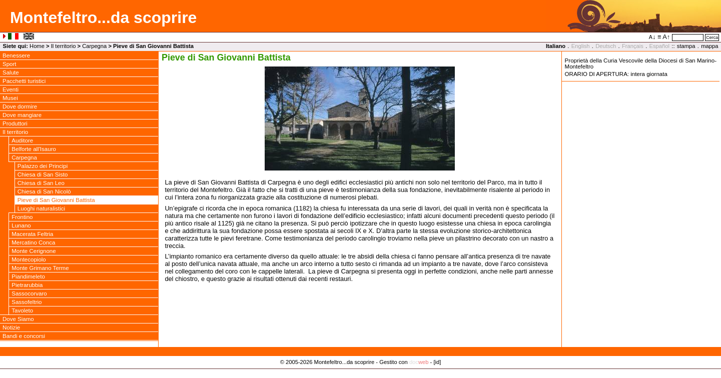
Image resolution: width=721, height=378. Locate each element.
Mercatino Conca (33, 243)
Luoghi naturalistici (41, 209)
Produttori (15, 123)
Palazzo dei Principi (43, 166)
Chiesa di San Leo (41, 183)
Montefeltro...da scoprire (103, 17)
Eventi (11, 89)
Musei (10, 98)
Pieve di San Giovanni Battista (56, 200)
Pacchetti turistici (24, 81)
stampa (686, 46)
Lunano (21, 225)
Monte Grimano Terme (40, 268)
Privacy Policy (360, 372)
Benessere (16, 55)
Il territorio (63, 46)
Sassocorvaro (29, 293)
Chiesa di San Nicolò (44, 191)
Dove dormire (20, 107)
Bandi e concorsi (24, 336)
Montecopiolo (29, 259)
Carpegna (94, 46)
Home (37, 46)
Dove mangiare (22, 115)
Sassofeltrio (27, 302)
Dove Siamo (18, 319)
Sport (10, 64)
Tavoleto (22, 311)
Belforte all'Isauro (34, 149)
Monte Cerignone (34, 251)
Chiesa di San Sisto (43, 175)
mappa (709, 46)
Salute (11, 73)
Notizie (11, 327)
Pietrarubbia (27, 285)
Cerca (712, 37)
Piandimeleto (28, 277)
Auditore (22, 141)
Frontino (22, 217)
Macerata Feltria (32, 234)
